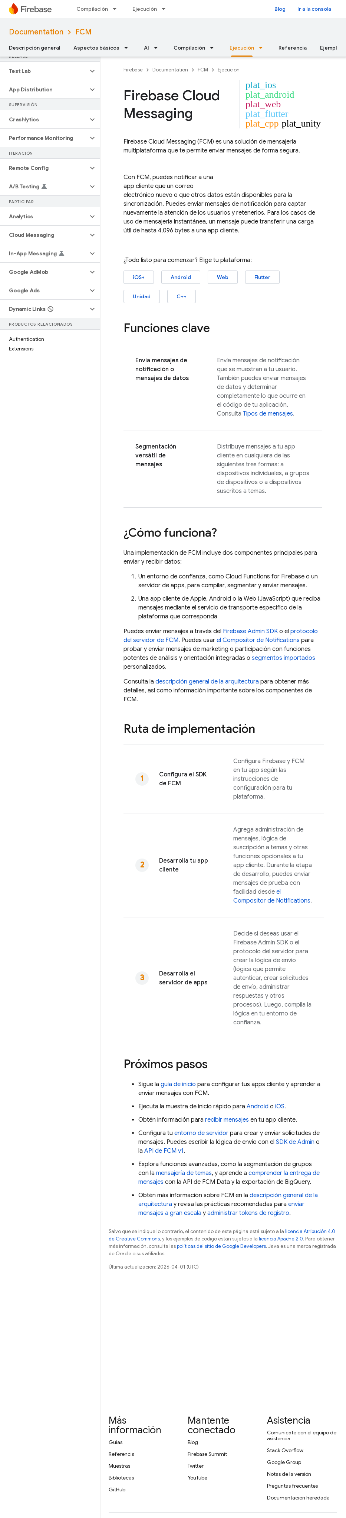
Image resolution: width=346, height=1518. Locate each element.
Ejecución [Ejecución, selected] (242, 47)
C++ (182, 296)
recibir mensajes (227, 1120)
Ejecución (144, 9)
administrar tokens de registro (248, 1213)
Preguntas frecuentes (292, 1485)
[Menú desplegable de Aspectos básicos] (128, 48)
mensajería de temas (184, 1173)
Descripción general (34, 47)
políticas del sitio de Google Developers (221, 1246)
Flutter (262, 277)
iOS (279, 1106)
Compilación (92, 9)
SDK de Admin (295, 1142)
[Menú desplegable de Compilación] (117, 9)
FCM (83, 32)
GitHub (117, 1489)
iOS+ (139, 277)
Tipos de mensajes (268, 413)
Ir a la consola (314, 9)
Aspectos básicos (96, 47)
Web (222, 277)
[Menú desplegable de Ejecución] (166, 9)
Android (181, 277)
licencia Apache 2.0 (281, 1239)
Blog (280, 9)
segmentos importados (283, 658)
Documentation (36, 32)
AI (146, 47)
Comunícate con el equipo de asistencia (301, 1435)
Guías (115, 1442)
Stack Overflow (285, 1450)
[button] (44, 71)
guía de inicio (178, 1084)
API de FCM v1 (164, 1151)
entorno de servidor (201, 1133)
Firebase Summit (207, 1454)
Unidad (142, 296)
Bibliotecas (121, 1477)
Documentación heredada (298, 1497)
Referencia (293, 47)
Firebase (133, 70)
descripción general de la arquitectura (207, 681)
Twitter (196, 1465)
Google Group (284, 1462)
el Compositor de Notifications (258, 640)
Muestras (119, 1465)
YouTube (197, 1477)
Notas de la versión (289, 1474)
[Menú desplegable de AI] (158, 48)
